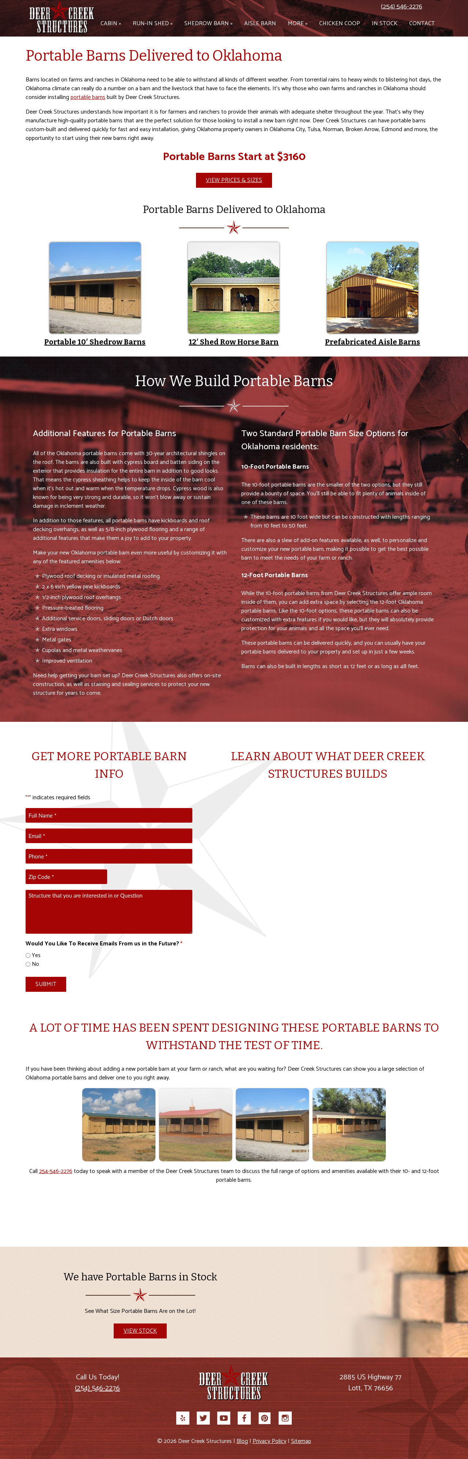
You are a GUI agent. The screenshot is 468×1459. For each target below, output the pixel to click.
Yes (36, 956)
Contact (422, 23)
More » (297, 23)
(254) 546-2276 (401, 6)
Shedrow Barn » (208, 23)
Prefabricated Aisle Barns (372, 342)
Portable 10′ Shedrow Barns (95, 342)
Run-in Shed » (153, 23)
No (35, 964)
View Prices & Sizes (234, 180)
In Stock (384, 23)
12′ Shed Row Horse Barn (234, 342)
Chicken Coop (339, 23)
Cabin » (111, 23)
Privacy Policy (269, 1441)
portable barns (88, 97)
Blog (242, 1441)
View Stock (140, 1331)
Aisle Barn (260, 23)
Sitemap (301, 1441)
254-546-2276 (55, 1171)
